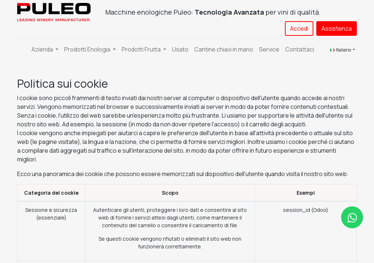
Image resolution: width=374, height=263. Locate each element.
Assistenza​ (336, 28)
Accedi (299, 28)
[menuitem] (180, 49)
